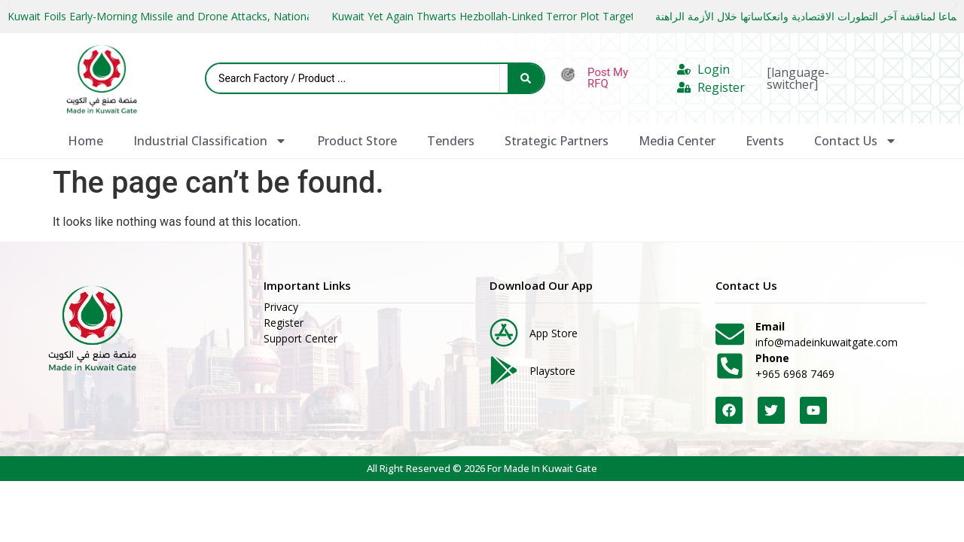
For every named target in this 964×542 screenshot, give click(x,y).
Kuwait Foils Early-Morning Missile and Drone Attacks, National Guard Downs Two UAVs (223, 16)
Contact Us (855, 140)
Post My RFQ (607, 77)
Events (765, 140)
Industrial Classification (210, 140)
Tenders (450, 140)
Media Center (677, 140)
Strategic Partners (557, 140)
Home (85, 140)
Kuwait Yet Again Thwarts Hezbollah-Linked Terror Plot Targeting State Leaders (525, 16)
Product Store (357, 140)
